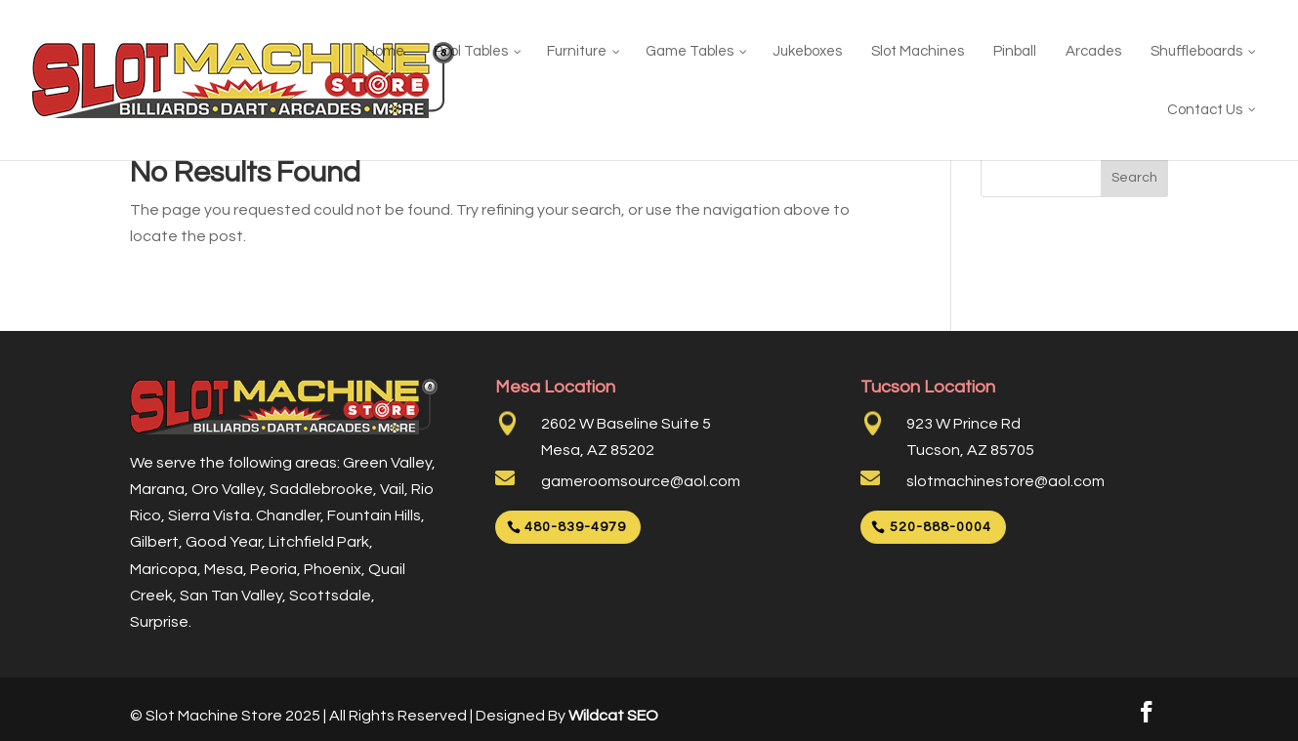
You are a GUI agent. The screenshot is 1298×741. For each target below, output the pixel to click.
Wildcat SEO (613, 715)
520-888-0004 (940, 527)
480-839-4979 (575, 527)
